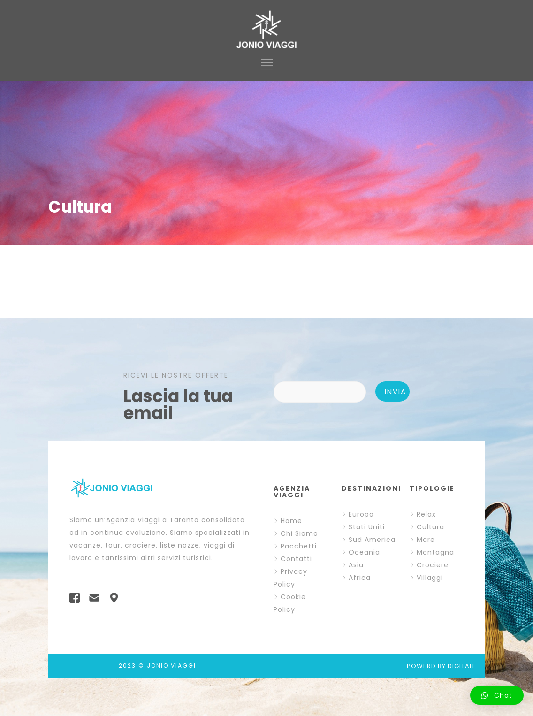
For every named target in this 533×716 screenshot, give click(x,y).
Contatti (296, 559)
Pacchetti (299, 546)
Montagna (435, 552)
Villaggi (430, 577)
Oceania (364, 552)
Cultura (430, 527)
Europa (361, 514)
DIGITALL (461, 666)
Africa (360, 577)
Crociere (433, 565)
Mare (426, 539)
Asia (356, 565)
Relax (426, 514)
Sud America (372, 539)
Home (291, 521)
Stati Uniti (367, 527)
